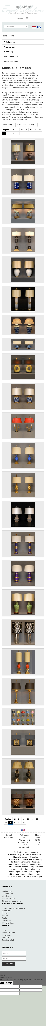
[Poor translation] (9, 983)
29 (39, 130)
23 (13, 130)
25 (22, 130)
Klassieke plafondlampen (31, 864)
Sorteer (26, 125)
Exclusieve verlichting (20, 862)
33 (17, 133)
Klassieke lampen (20, 857)
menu (23, 18)
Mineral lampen (34, 874)
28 (35, 130)
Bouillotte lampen (21, 852)
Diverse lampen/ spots (14, 62)
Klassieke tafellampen (31, 859)
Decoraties (6, 921)
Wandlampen (10, 52)
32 (13, 133)
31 (8, 133)
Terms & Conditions (10, 933)
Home (4, 36)
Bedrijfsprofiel (8, 940)
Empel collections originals (13, 908)
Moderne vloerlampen (33, 876)
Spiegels (5, 913)
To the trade (7, 938)
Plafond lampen (11, 57)
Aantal (8, 125)
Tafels (4, 918)
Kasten (5, 916)
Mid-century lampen (17, 874)
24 (17, 130)
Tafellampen (9, 42)
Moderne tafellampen (31, 872)
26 (26, 130)
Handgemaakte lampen (18, 867)
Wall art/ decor (8, 923)
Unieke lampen (25, 869)
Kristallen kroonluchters (31, 855)
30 (4, 133)
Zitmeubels (7, 911)
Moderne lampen (14, 876)
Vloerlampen (9, 47)
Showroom (6, 935)
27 (31, 130)
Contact (5, 930)
